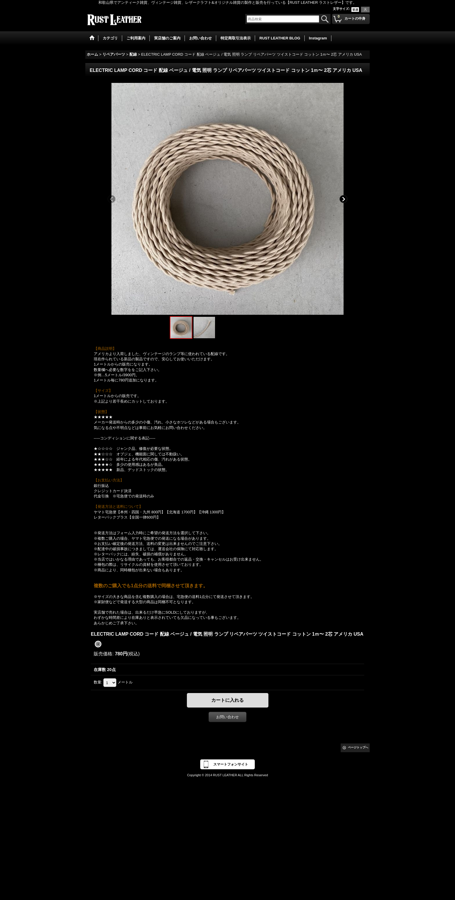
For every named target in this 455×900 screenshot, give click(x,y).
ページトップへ (358, 747)
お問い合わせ (227, 717)
